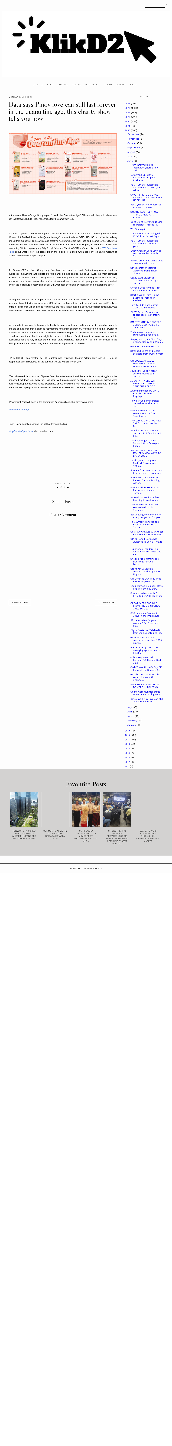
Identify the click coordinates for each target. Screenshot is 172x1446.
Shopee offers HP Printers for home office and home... (145, 490)
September (134, 147)
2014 (128, 753)
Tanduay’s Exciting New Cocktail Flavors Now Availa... (143, 463)
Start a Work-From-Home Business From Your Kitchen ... (144, 298)
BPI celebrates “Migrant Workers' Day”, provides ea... (144, 623)
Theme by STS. (94, 868)
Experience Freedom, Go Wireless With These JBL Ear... (145, 552)
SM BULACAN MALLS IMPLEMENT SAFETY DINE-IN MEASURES (143, 363)
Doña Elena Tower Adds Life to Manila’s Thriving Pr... (146, 223)
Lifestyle (38, 84)
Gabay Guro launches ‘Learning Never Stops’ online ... (144, 281)
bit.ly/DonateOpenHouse (21, 431)
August (131, 152)
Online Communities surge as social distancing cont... (146, 693)
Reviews (76, 84)
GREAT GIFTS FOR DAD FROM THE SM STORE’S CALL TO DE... (145, 606)
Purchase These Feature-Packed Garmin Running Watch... (145, 480)
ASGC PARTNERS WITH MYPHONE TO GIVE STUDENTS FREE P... (143, 384)
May (129, 707)
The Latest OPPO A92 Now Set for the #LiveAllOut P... (145, 423)
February (132, 720)
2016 (128, 744)
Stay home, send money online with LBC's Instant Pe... (145, 433)
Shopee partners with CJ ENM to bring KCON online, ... (146, 596)
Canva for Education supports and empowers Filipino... (145, 572)
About (133, 84)
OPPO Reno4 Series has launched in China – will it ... (146, 542)
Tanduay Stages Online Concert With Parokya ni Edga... (145, 443)
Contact (121, 84)
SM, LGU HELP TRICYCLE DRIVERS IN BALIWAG (144, 686)
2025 (128, 108)
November (133, 138)
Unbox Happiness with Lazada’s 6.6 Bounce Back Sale (145, 660)
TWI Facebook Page (19, 409)
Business (63, 84)
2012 (128, 762)
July (130, 156)
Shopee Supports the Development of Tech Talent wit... (143, 413)
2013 (128, 757)
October (132, 143)
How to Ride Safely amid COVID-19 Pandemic (144, 306)
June (130, 161)
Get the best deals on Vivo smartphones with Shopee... (145, 677)
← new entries (19, 602)
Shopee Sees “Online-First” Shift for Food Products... (145, 289)
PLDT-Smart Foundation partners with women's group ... (144, 243)
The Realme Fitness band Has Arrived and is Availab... (144, 507)
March (131, 716)
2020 (128, 130)
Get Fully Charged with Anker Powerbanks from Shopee (146, 533)
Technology (92, 84)
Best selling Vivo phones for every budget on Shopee (146, 516)
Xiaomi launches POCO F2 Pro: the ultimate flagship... (144, 393)
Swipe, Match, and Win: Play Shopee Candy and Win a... (146, 340)
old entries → (106, 602)
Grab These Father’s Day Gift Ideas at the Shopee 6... (146, 668)
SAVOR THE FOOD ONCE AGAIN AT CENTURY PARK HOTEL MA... (146, 197)
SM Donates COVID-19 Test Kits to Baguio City (145, 580)
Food (50, 84)
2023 (128, 117)
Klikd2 (73, 868)
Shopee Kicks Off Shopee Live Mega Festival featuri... (144, 562)
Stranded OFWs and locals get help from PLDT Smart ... (146, 354)
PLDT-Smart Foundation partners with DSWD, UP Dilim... (145, 187)
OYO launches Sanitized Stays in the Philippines (144, 614)
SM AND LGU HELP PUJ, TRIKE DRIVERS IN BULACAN (144, 215)
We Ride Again (138, 229)
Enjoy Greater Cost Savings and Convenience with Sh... (145, 253)
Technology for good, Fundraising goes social (144, 333)
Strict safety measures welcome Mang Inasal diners (143, 271)
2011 (127, 766)
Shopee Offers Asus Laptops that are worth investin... (146, 471)
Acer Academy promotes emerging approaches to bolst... (145, 650)
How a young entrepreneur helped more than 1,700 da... (145, 403)
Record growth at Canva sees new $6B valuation (146, 262)
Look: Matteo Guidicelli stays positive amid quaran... (146, 587)
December (133, 134)
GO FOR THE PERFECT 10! (145, 346)
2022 (128, 121)
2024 (128, 112)
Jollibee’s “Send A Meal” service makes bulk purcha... (143, 374)
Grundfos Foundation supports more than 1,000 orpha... (146, 640)
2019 (128, 730)
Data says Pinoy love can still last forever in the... (146, 700)
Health (108, 84)
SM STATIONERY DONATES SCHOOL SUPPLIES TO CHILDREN (145, 325)
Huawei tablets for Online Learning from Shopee (144, 499)
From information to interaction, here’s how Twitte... (144, 168)
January (132, 725)
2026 (128, 103)
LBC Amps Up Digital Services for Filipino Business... (142, 178)
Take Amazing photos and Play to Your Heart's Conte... (144, 525)
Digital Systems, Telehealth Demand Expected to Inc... (146, 631)
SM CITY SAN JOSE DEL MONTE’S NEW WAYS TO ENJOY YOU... (145, 453)
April (130, 711)
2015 (128, 748)
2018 (128, 735)
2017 (128, 739)
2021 (128, 126)
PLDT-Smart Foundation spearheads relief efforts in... (145, 315)
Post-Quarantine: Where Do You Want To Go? (145, 206)
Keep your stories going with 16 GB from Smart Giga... (146, 235)
